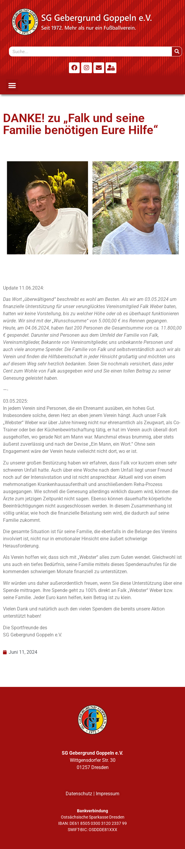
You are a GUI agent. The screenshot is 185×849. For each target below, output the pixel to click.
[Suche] (177, 51)
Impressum (107, 793)
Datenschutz (79, 793)
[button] (12, 85)
